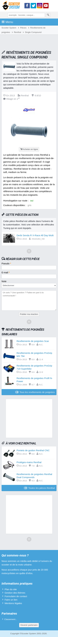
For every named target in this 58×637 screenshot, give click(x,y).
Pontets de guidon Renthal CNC (33, 450)
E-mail (6, 272)
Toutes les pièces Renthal (39, 488)
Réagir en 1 (11, 99)
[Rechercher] (48, 15)
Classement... (10, 619)
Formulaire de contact (16, 596)
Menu (7, 22)
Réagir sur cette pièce (23, 259)
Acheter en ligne (29, 149)
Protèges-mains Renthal (29, 462)
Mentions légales (13, 603)
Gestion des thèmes (15, 592)
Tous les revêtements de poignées (35, 392)
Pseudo (6, 263)
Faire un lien (11, 599)
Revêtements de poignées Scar (33, 341)
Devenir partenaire (29, 625)
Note (4, 281)
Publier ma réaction (29, 314)
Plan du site (11, 589)
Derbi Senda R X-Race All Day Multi (35, 235)
